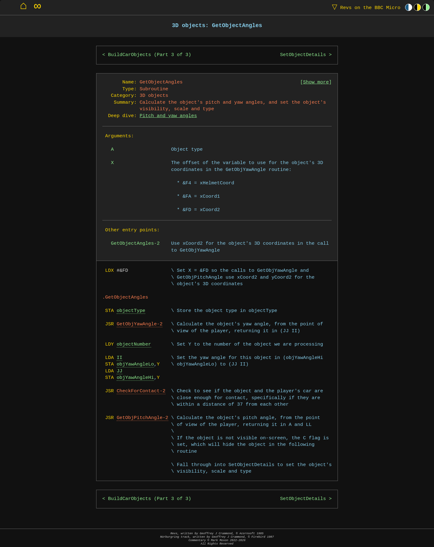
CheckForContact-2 (141, 391)
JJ (119, 371)
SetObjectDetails (303, 55)
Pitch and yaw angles (168, 116)
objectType (131, 311)
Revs (364, 7)
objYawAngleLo (135, 364)
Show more (316, 82)
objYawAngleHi (135, 378)
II (119, 358)
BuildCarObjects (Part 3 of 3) (149, 55)
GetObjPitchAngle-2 (142, 418)
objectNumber (134, 344)
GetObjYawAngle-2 (139, 324)
